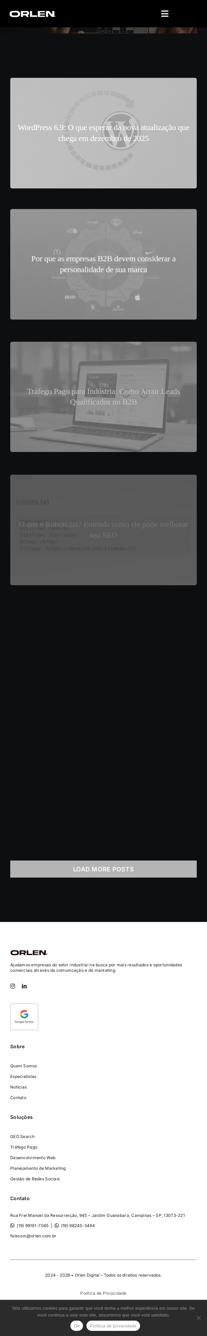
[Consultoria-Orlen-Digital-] (29, 949)
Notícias (18, 1087)
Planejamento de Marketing (38, 1168)
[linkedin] (24, 986)
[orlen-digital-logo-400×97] (32, 10)
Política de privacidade (113, 1325)
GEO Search (22, 1136)
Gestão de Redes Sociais (35, 1178)
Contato (18, 1097)
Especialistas (23, 1076)
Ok (77, 1325)
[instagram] (12, 986)
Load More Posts (103, 869)
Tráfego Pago (23, 1147)
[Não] (198, 1317)
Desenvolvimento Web (32, 1157)
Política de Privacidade (103, 1293)
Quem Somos (23, 1065)
